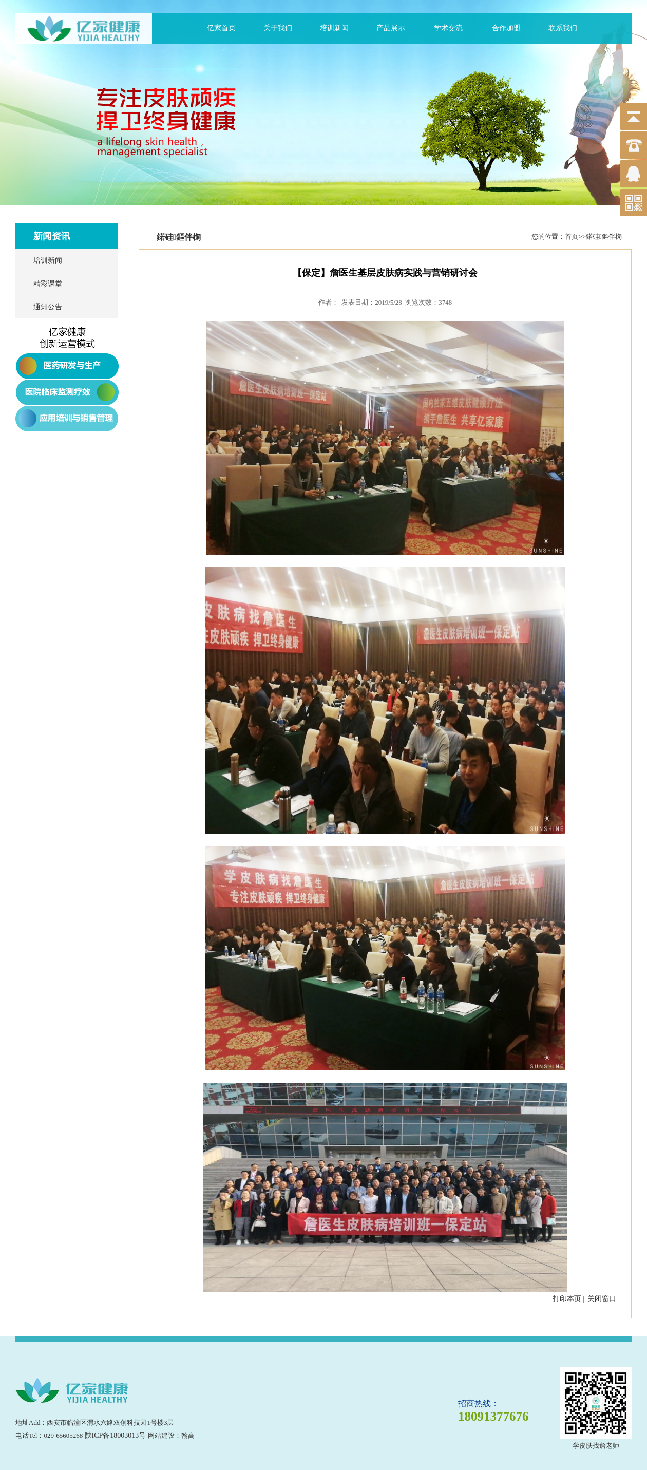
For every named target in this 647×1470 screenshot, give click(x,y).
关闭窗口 (601, 1299)
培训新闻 (334, 28)
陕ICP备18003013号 (115, 1435)
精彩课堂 (47, 284)
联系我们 (562, 28)
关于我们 (277, 28)
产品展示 (390, 28)
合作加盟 (506, 28)
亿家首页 (221, 28)
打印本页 (567, 1299)
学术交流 (448, 28)
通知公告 (47, 307)
